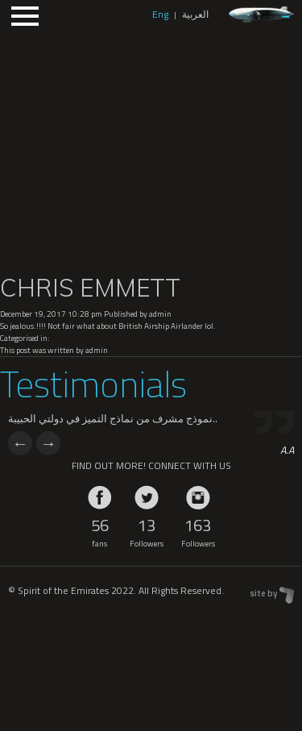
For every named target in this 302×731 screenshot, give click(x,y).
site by (263, 593)
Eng (160, 14)
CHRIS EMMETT (90, 287)
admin (160, 314)
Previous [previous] (20, 443)
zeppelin (261, 14)
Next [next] (48, 443)
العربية (195, 14)
